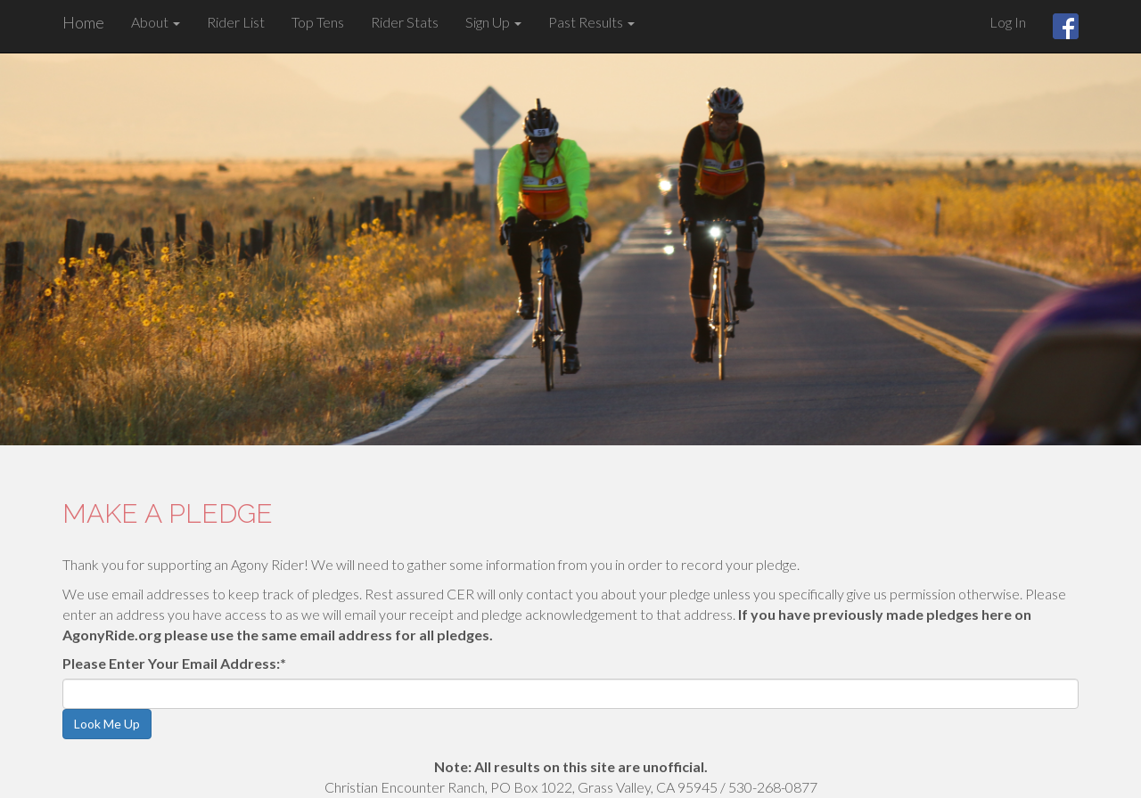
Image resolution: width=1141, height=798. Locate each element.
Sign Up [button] (493, 21)
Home (83, 22)
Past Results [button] (591, 21)
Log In (1007, 21)
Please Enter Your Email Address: (174, 663)
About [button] (155, 21)
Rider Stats (405, 21)
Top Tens (317, 21)
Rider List (236, 21)
